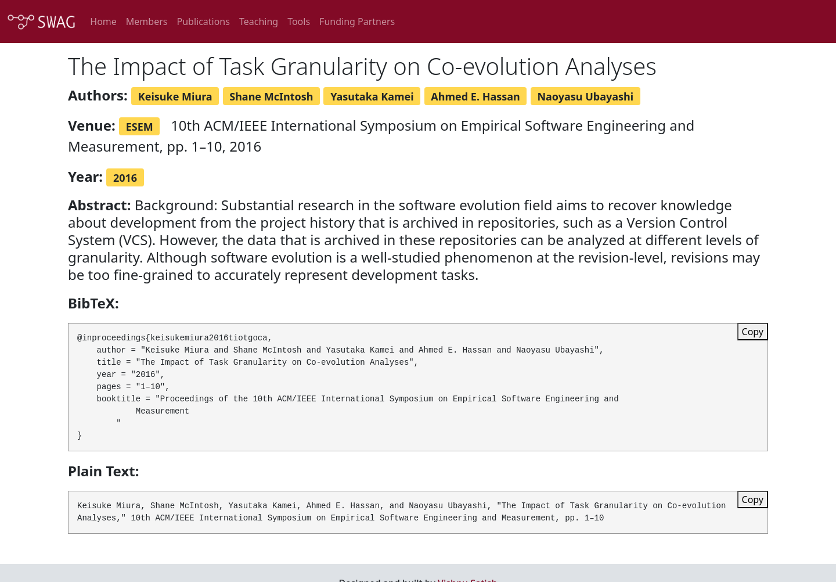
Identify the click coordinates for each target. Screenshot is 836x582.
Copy (752, 331)
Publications (202, 21)
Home (103, 21)
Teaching (258, 21)
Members (147, 21)
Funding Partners (357, 21)
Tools (298, 21)
